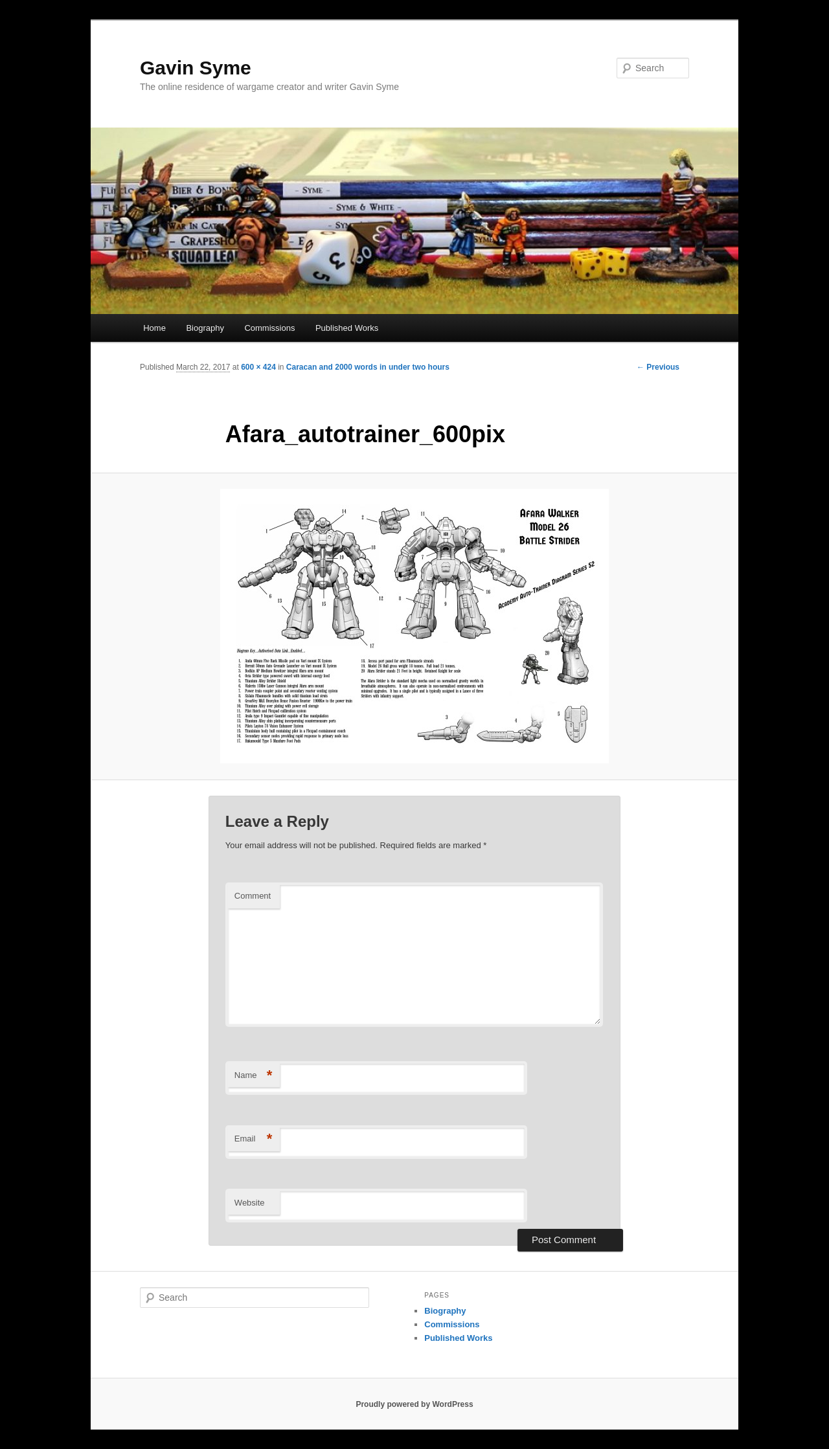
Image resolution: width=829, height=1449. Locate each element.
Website (249, 1203)
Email (253, 1139)
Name (253, 1075)
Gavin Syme (195, 67)
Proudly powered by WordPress (414, 1404)
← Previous (658, 367)
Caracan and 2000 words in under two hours (367, 367)
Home (154, 328)
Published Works (346, 328)
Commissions (269, 328)
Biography (205, 328)
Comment (252, 896)
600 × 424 (258, 367)
